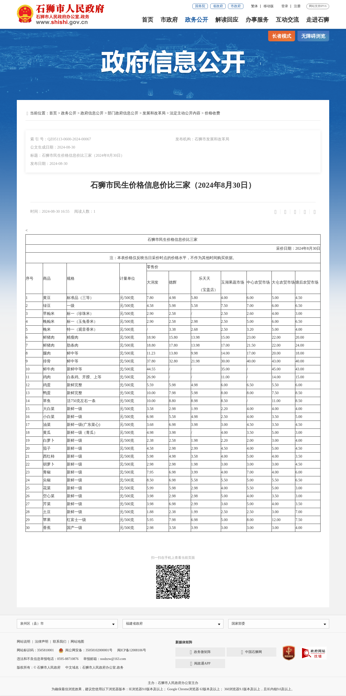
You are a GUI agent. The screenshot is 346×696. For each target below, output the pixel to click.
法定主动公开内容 (185, 113)
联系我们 (59, 642)
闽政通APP (200, 664)
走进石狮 (317, 20)
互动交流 (287, 20)
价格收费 (212, 113)
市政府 (236, 6)
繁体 (254, 6)
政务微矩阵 (200, 653)
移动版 (269, 6)
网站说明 (23, 642)
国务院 (200, 6)
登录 (284, 6)
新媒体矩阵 (183, 643)
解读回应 (226, 20)
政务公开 (196, 20)
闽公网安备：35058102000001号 (85, 651)
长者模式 (281, 36)
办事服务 (257, 20)
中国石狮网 (251, 653)
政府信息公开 (92, 113)
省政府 (218, 6)
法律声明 (41, 642)
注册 (297, 6)
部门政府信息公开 (123, 113)
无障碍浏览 (313, 36)
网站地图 (77, 642)
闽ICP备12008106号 (131, 651)
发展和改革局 (154, 113)
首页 (147, 20)
